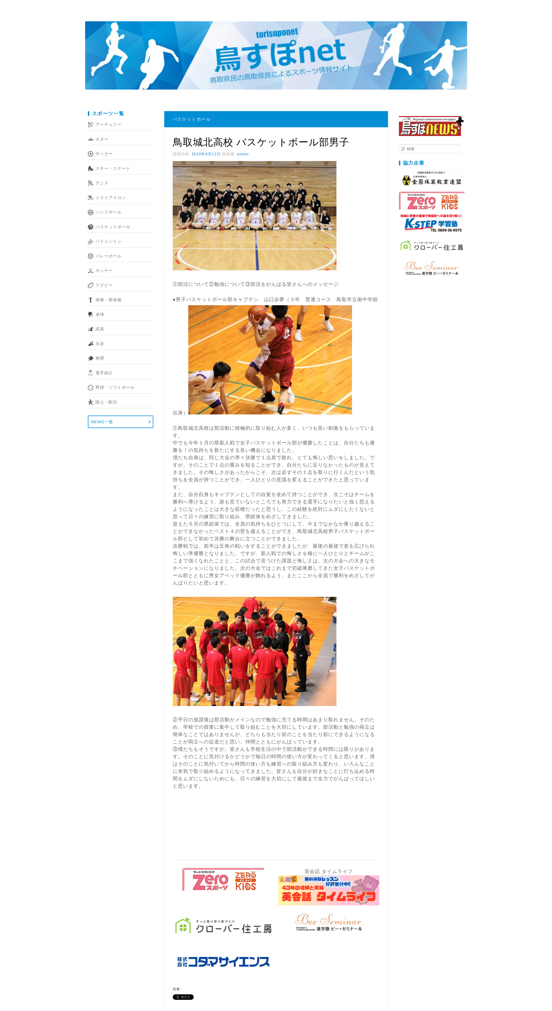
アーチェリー (109, 124)
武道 (100, 329)
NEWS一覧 (102, 421)
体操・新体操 (109, 299)
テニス (102, 182)
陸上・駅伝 (106, 402)
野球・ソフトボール (115, 387)
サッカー (104, 153)
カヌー (102, 139)
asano (243, 154)
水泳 (100, 343)
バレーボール (109, 256)
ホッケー (104, 270)
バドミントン (109, 241)
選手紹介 (104, 372)
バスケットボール (113, 226)
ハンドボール (109, 212)
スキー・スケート (113, 168)
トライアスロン (111, 197)
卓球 (100, 314)
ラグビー (104, 285)
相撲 (100, 358)
